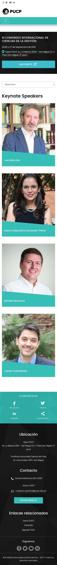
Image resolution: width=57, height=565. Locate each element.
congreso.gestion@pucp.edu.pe (30, 490)
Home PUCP (28, 521)
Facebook (14, 407)
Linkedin (14, 418)
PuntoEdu (28, 525)
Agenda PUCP (28, 530)
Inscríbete (28, 64)
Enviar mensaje (28, 500)
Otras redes (42, 418)
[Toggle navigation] (5, 20)
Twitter (42, 407)
